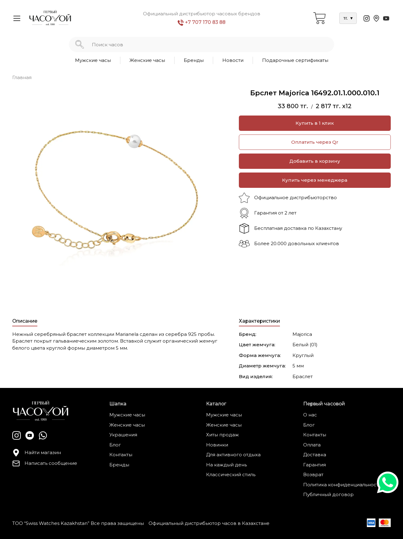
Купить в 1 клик (315, 123)
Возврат (313, 474)
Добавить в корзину (314, 161)
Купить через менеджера (314, 180)
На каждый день (226, 465)
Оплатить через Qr (314, 142)
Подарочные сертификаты (295, 60)
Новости (232, 60)
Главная (22, 77)
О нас (310, 415)
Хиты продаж (222, 435)
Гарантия (314, 465)
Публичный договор (328, 494)
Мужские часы (93, 60)
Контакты (120, 454)
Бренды (194, 60)
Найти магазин (36, 453)
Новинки (217, 445)
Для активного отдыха (233, 454)
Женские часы (147, 60)
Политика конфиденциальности (342, 485)
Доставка (314, 454)
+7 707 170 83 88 (201, 22)
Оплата (312, 445)
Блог (115, 445)
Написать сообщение (44, 463)
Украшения (123, 435)
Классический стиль (230, 474)
